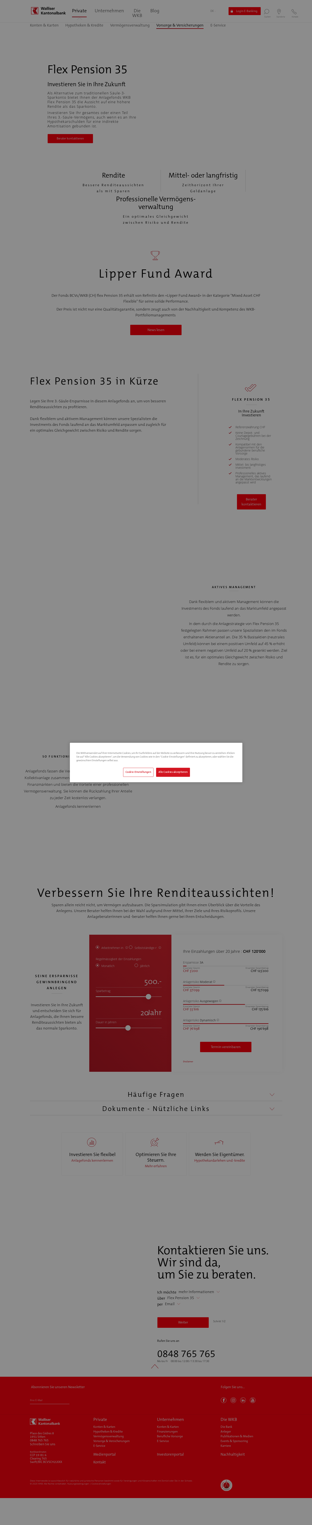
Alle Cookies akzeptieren (173, 772)
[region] (156, 762)
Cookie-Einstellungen (138, 772)
